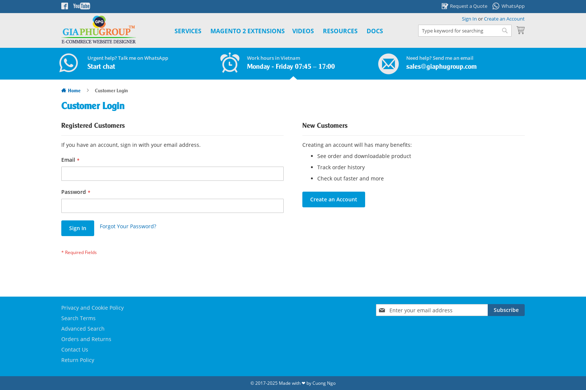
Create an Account (504, 18)
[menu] (270, 31)
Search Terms (78, 318)
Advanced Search (83, 328)
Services (188, 31)
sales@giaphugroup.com (441, 67)
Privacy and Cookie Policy (92, 307)
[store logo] (98, 29)
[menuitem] (248, 31)
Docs (375, 31)
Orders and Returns (86, 339)
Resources (340, 31)
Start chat (101, 67)
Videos (303, 31)
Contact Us (74, 349)
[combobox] (465, 31)
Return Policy (77, 359)
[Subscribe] (506, 310)
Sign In (469, 18)
